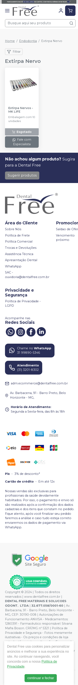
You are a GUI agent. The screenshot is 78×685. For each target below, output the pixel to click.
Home (10, 41)
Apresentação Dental (21, 260)
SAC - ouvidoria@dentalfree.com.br (27, 275)
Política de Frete (17, 235)
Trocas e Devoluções (20, 248)
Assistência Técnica (19, 254)
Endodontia (28, 41)
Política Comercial (18, 242)
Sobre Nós (13, 229)
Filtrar (14, 52)
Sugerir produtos (22, 175)
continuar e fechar (40, 678)
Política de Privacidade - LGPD (23, 303)
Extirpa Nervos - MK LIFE (20, 109)
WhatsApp (13, 266)
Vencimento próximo (65, 238)
